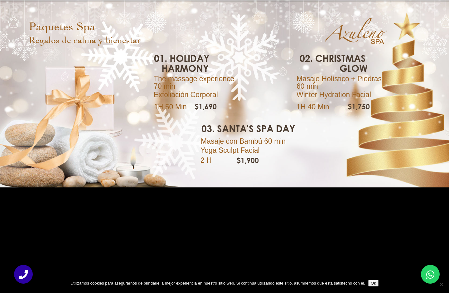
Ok (373, 283)
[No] (441, 284)
